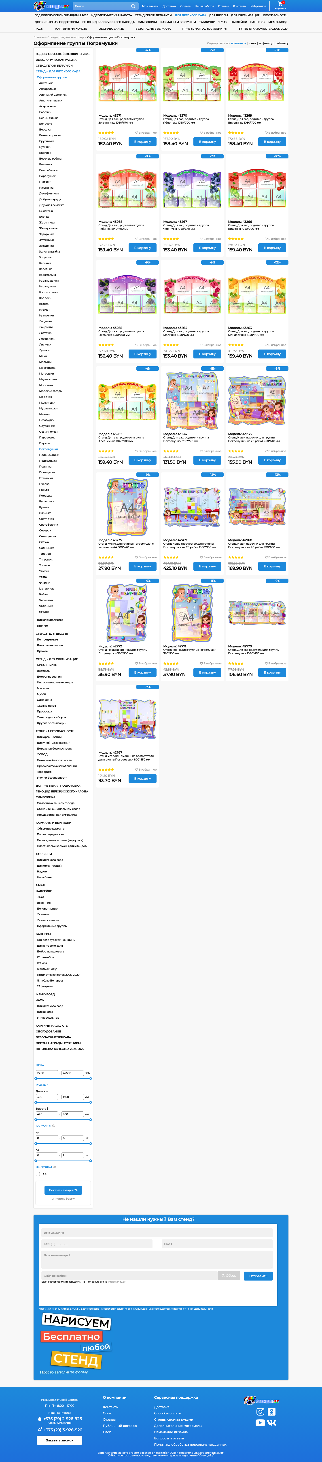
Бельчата (45, 123)
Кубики (44, 309)
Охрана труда (46, 705)
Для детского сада (50, 860)
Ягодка (44, 611)
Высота (42, 1108)
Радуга (44, 489)
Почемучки (47, 472)
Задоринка (46, 234)
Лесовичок (46, 338)
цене (252, 43)
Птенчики (46, 478)
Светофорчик (48, 524)
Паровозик (47, 437)
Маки (43, 356)
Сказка (44, 542)
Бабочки (45, 112)
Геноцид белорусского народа (108, 22)
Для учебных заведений (53, 742)
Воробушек (47, 176)
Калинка (45, 263)
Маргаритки (47, 367)
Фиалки (44, 582)
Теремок (45, 553)
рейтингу (281, 43)
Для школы (45, 1011)
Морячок (45, 396)
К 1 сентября (45, 957)
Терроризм (44, 771)
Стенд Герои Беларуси (153, 15)
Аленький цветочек (52, 94)
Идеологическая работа (111, 15)
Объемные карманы (50, 828)
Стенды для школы (52, 633)
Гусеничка (46, 187)
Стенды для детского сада (58, 71)
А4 (38, 1132)
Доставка (169, 6)
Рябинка (45, 513)
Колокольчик (48, 292)
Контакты (239, 6)
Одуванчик (47, 426)
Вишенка (45, 164)
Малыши (45, 362)
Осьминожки (48, 431)
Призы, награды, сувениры (204, 28)
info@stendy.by (116, 1281)
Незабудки (46, 420)
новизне (237, 43)
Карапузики (47, 286)
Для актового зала (50, 945)
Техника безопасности (55, 731)
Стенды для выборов (51, 717)
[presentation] (75, 1292)
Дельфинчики (49, 193)
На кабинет (45, 877)
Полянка (45, 466)
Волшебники (48, 170)
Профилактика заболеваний (57, 766)
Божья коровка (50, 135)
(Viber (51, 1422)
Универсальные (48, 920)
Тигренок (45, 559)
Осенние (43, 914)
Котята (44, 303)
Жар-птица (47, 222)
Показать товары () (63, 1190)
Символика (147, 22)
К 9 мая (42, 963)
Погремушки (48, 449)
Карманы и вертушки (178, 22)
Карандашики (49, 280)
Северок (45, 530)
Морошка (46, 385)
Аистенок (46, 83)
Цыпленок (46, 588)
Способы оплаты (167, 1413)
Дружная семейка (51, 205)
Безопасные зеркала (153, 28)
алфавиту (265, 43)
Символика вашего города (55, 803)
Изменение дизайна (171, 1431)
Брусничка (46, 141)
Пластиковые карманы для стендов (62, 846)
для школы (218, 15)
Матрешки (46, 373)
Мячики (44, 414)
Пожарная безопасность (54, 760)
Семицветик (47, 536)
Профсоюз (44, 711)
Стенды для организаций (57, 659)
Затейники (46, 240)
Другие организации (51, 723)
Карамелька (47, 274)
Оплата (185, 6)
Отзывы (223, 6)
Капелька (45, 269)
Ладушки (45, 321)
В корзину (142, 142)
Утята (43, 577)
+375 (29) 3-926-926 (59, 1429)
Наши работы (204, 6)
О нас (107, 1413)
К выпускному (47, 969)
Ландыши (46, 327)
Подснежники (49, 455)
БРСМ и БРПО (47, 665)
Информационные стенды (55, 682)
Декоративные (47, 908)
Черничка (46, 600)
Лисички (45, 344)
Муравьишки (48, 408)
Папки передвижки (50, 834)
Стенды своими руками (173, 1419)
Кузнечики (46, 315)
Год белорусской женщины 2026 (61, 15)
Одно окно (44, 700)
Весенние (44, 902)
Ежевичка (46, 211)
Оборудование (111, 28)
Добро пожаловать (50, 951)
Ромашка (45, 495)
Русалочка (46, 501)
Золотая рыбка (49, 251)
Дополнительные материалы (178, 1425)
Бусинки (45, 147)
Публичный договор (120, 1425)
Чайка (43, 594)
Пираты (44, 443)
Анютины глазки (50, 100)
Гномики (45, 181)
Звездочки (46, 245)
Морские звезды (50, 391)
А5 (37, 1149)
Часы (39, 28)
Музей (41, 694)
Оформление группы (52, 77)
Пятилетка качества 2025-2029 (263, 28)
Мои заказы (150, 6)
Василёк (45, 152)
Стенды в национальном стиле (58, 809)
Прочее (42, 625)
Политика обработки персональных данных (190, 1444)
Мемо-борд (277, 22)
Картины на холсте (71, 28)
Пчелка (44, 484)
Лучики (44, 350)
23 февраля (45, 986)
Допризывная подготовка (57, 22)
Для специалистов (50, 619)
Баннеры (257, 22)
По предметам (47, 639)
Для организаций (49, 737)
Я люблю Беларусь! (50, 980)
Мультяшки (47, 402)
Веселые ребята (50, 158)
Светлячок (46, 518)
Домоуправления (49, 676)
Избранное (258, 6)
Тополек (45, 565)
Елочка (44, 216)
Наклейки (239, 22)
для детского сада (190, 15)
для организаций (245, 15)
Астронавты (47, 106)
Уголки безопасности (52, 777)
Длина (42, 1091)
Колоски (45, 298)
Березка (45, 129)
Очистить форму (63, 1198)
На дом (42, 871)
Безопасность (275, 15)
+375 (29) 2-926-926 (59, 1418)
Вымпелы (43, 670)
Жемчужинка (48, 228)
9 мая (222, 22)
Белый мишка (48, 118)
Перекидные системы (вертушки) (60, 840)
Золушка (45, 257)
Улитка (44, 571)
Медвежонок (48, 379)
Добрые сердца (50, 199)
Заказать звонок (59, 1440)
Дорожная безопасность (54, 748)
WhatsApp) (64, 1422)
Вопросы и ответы (169, 1438)
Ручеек (44, 507)
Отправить (258, 1276)
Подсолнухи (48, 460)
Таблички (207, 22)
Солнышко (46, 548)
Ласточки (45, 333)
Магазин (43, 688)
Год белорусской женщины (56, 940)
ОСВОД (42, 754)
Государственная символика (57, 814)
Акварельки (47, 89)
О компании (114, 1397)
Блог (107, 1431)
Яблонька (46, 606)
